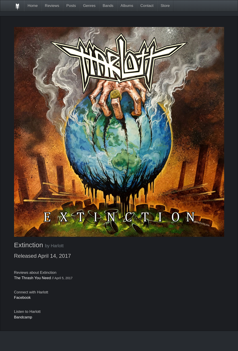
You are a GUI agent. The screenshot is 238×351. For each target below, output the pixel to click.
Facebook (22, 297)
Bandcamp (23, 317)
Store (165, 6)
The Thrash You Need (32, 278)
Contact (147, 6)
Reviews (52, 6)
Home (33, 6)
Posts (71, 6)
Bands (108, 6)
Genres (89, 6)
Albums (127, 6)
